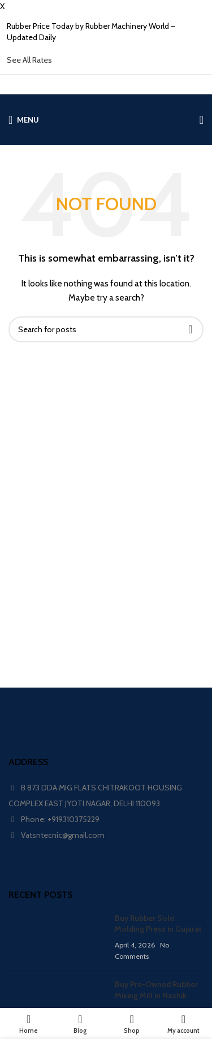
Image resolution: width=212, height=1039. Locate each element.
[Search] (106, 329)
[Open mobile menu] (24, 119)
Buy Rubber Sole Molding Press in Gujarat (158, 923)
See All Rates (29, 60)
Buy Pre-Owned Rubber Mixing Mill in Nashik (156, 990)
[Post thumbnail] (57, 937)
